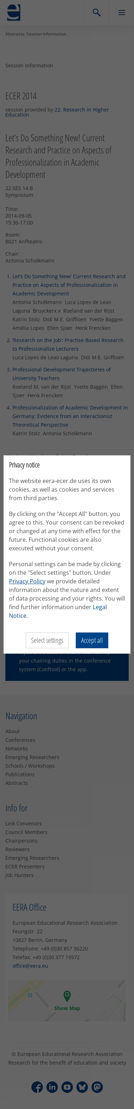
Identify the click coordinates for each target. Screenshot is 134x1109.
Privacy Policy (27, 581)
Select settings (47, 640)
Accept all (92, 640)
